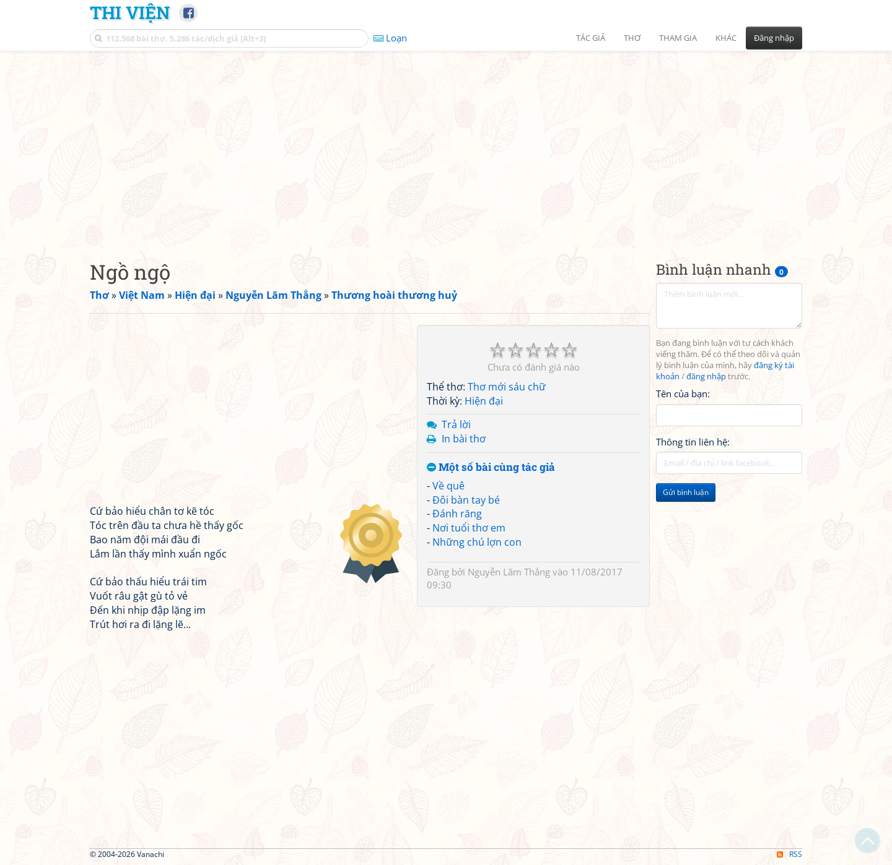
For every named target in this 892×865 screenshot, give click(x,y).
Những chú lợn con (477, 542)
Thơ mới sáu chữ (507, 387)
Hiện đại (484, 401)
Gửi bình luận (686, 492)
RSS (789, 854)
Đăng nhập (774, 37)
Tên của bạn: (683, 393)
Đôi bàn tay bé (466, 500)
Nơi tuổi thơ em (468, 528)
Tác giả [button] (590, 37)
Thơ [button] (632, 37)
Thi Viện (130, 12)
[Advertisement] (446, 145)
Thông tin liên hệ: (693, 442)
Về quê (448, 486)
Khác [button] (726, 37)
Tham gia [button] (678, 37)
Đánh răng (457, 513)
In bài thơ (464, 438)
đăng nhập (706, 376)
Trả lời (456, 424)
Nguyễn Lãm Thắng (509, 572)
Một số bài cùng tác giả (491, 467)
